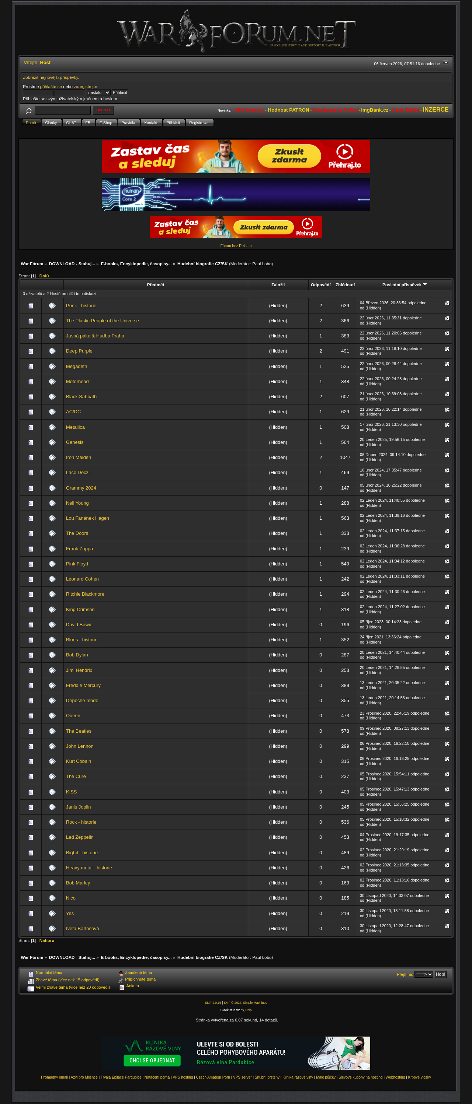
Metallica (75, 427)
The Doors (77, 533)
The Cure (76, 776)
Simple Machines (255, 1003)
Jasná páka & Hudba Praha (95, 336)
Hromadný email (54, 1077)
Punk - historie (81, 305)
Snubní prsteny (267, 1077)
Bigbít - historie (82, 852)
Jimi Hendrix (79, 670)
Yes (70, 913)
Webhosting (395, 1077)
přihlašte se (51, 86)
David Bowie (79, 624)
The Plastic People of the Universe (102, 320)
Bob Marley (78, 883)
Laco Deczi (78, 472)
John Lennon (80, 746)
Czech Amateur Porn (213, 1077)
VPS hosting (183, 1077)
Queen (73, 715)
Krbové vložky (419, 1077)
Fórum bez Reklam (236, 246)
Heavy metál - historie (89, 867)
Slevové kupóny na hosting (361, 1077)
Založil (278, 284)
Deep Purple (79, 351)
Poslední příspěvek (404, 284)
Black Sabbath (81, 396)
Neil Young (77, 503)
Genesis (74, 442)
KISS (71, 792)
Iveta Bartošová (82, 928)
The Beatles (78, 731)
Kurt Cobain (78, 761)
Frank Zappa (79, 548)
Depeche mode (82, 700)
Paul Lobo (261, 263)
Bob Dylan (77, 655)
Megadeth (76, 366)
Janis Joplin (78, 807)
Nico (71, 898)
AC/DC (73, 411)
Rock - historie (81, 822)
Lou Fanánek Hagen (87, 518)
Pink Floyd (77, 564)
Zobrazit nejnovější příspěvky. (51, 77)
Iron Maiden (78, 457)
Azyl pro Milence (84, 1077)
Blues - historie (81, 639)
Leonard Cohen (82, 579)
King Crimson (80, 609)
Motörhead (77, 381)
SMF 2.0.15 (213, 1003)
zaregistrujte (85, 86)
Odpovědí (321, 284)
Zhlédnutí (345, 284)
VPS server (242, 1077)
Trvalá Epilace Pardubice (121, 1077)
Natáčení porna (157, 1077)
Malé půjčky (326, 1077)
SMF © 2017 (233, 1003)
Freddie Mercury (83, 685)
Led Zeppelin (80, 837)
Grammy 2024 (81, 488)
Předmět (155, 284)
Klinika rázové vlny (297, 1077)
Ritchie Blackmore (85, 594)
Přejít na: (405, 974)
